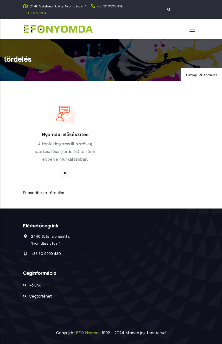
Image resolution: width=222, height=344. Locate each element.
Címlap (191, 75)
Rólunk (35, 285)
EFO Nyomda (89, 332)
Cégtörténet (40, 296)
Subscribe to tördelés (43, 192)
